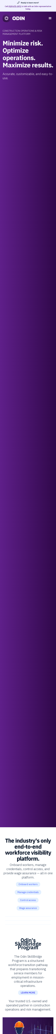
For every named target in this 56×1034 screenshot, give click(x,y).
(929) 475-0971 (14, 6)
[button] (50, 18)
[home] (25, 18)
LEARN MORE (28, 992)
